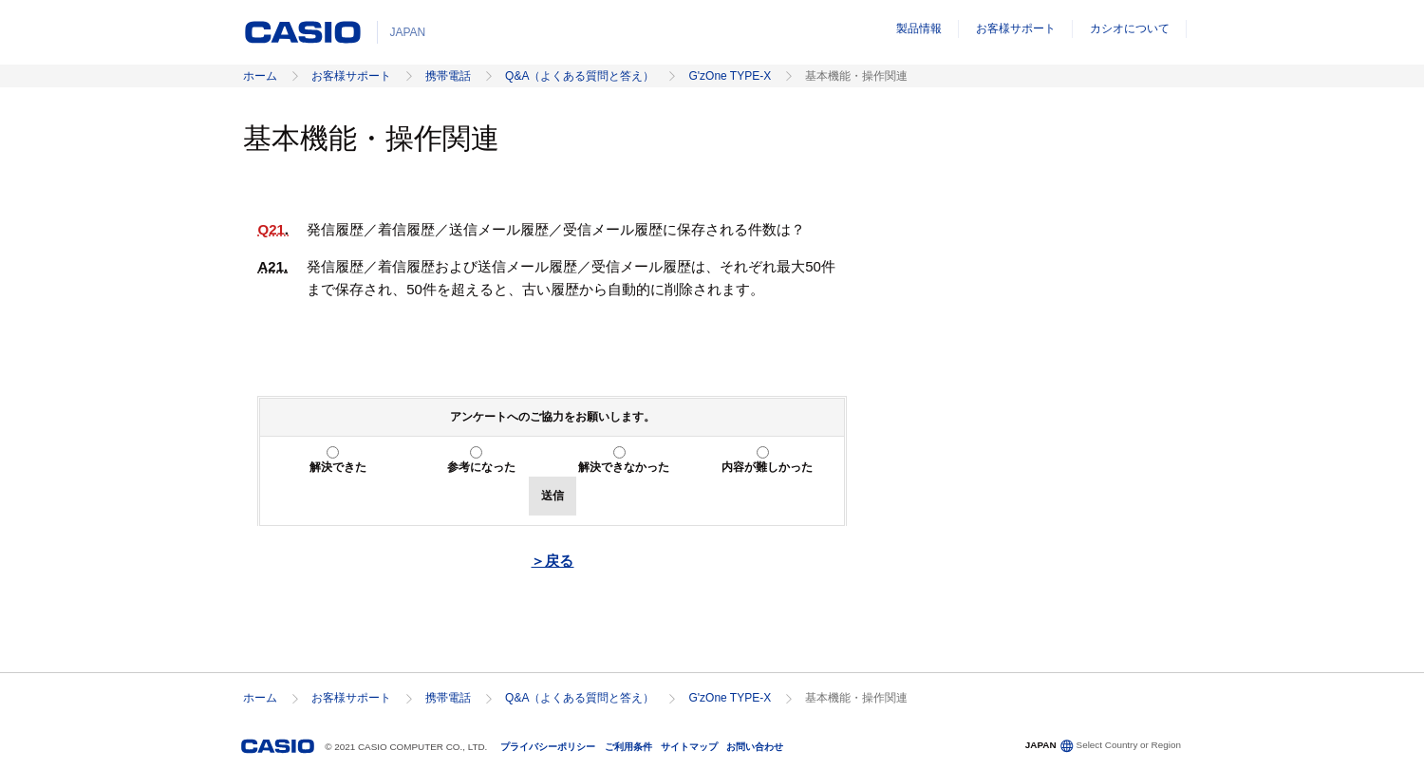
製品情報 (919, 28)
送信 (552, 495)
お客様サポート (1016, 28)
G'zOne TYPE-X (729, 76)
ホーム (260, 76)
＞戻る (552, 561)
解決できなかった (623, 467)
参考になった (481, 467)
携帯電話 (448, 76)
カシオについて (1130, 28)
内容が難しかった (767, 467)
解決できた (337, 467)
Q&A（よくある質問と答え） (579, 76)
